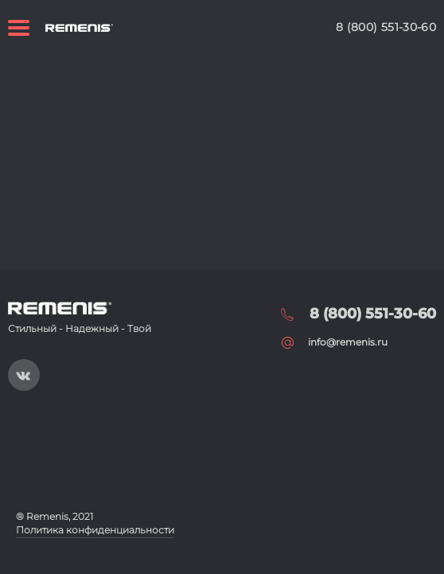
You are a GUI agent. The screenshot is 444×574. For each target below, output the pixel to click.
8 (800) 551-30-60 (386, 27)
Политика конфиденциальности (95, 530)
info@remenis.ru (348, 342)
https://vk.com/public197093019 (24, 375)
